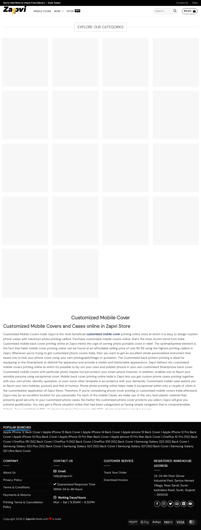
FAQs (195, 2)
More (59, 11)
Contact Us (182, 2)
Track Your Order (115, 472)
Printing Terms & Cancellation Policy (23, 504)
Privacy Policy (12, 480)
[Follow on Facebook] (157, 504)
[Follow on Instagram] (164, 504)
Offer (70, 11)
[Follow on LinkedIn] (184, 504)
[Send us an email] (177, 504)
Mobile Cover (42, 11)
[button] (189, 11)
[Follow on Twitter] (171, 504)
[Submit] (175, 11)
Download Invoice (116, 480)
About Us (9, 472)
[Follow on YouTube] (190, 504)
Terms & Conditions (16, 487)
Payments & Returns (17, 495)
